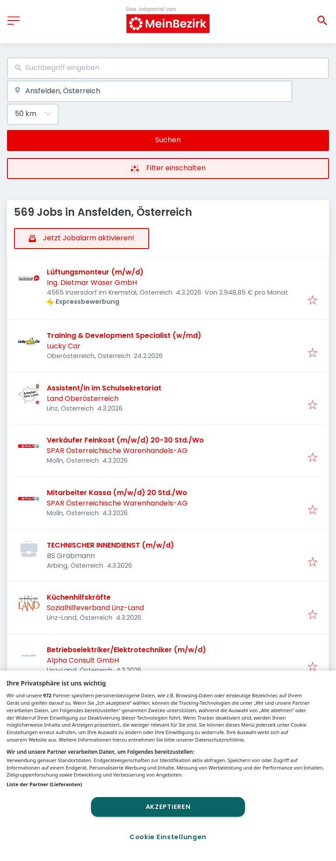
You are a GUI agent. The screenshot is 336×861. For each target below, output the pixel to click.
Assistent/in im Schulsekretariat (104, 388)
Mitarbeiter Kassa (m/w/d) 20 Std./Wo (117, 493)
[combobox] (168, 68)
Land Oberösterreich (83, 399)
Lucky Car (63, 346)
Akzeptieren (168, 806)
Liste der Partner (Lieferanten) (44, 784)
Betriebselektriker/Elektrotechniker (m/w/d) (126, 650)
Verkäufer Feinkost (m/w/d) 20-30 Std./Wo (125, 440)
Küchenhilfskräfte (79, 597)
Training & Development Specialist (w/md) (124, 335)
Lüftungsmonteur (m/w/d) (95, 272)
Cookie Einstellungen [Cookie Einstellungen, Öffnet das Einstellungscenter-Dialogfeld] (168, 837)
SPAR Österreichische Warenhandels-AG (117, 451)
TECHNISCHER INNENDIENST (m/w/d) (110, 545)
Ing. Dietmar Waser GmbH (92, 283)
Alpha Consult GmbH (83, 660)
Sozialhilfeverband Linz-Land (95, 608)
